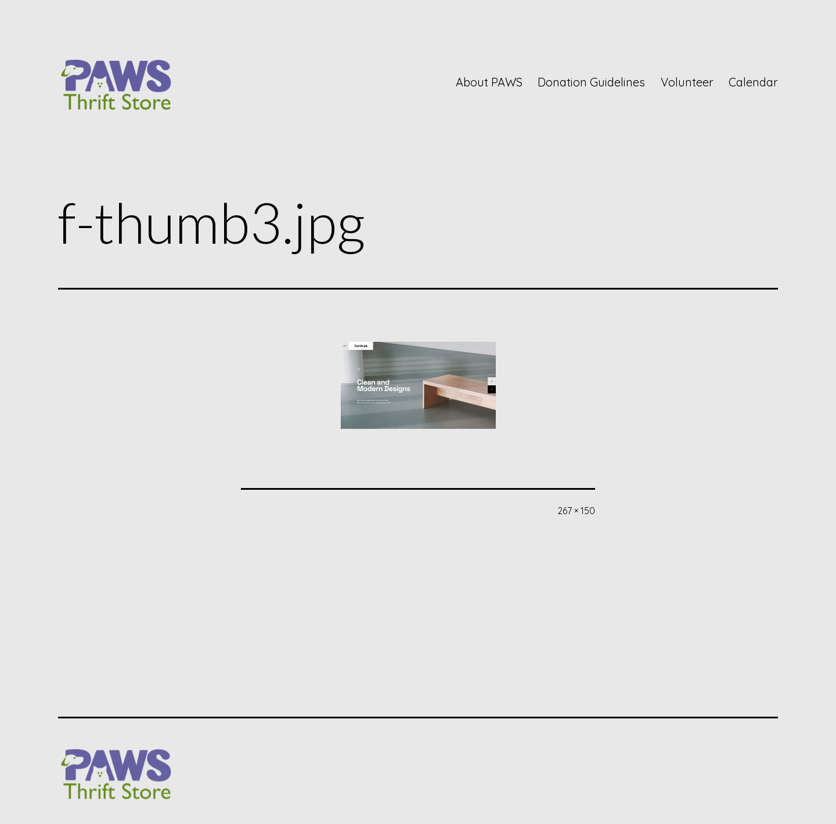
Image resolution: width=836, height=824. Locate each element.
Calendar (753, 82)
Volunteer (687, 82)
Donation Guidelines (591, 82)
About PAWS (489, 82)
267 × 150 (576, 510)
